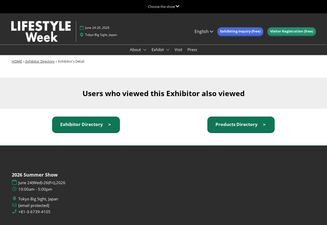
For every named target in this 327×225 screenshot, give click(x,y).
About (136, 49)
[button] (240, 31)
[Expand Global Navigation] (163, 6)
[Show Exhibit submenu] (167, 50)
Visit (178, 49)
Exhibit (158, 49)
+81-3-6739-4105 (34, 211)
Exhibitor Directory (40, 61)
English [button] (204, 31)
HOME (17, 61)
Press (192, 49)
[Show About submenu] (144, 50)
